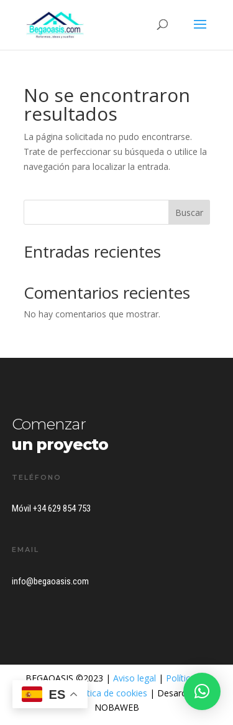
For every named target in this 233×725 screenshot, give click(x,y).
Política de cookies (109, 693)
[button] (202, 691)
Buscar (189, 212)
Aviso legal (134, 678)
